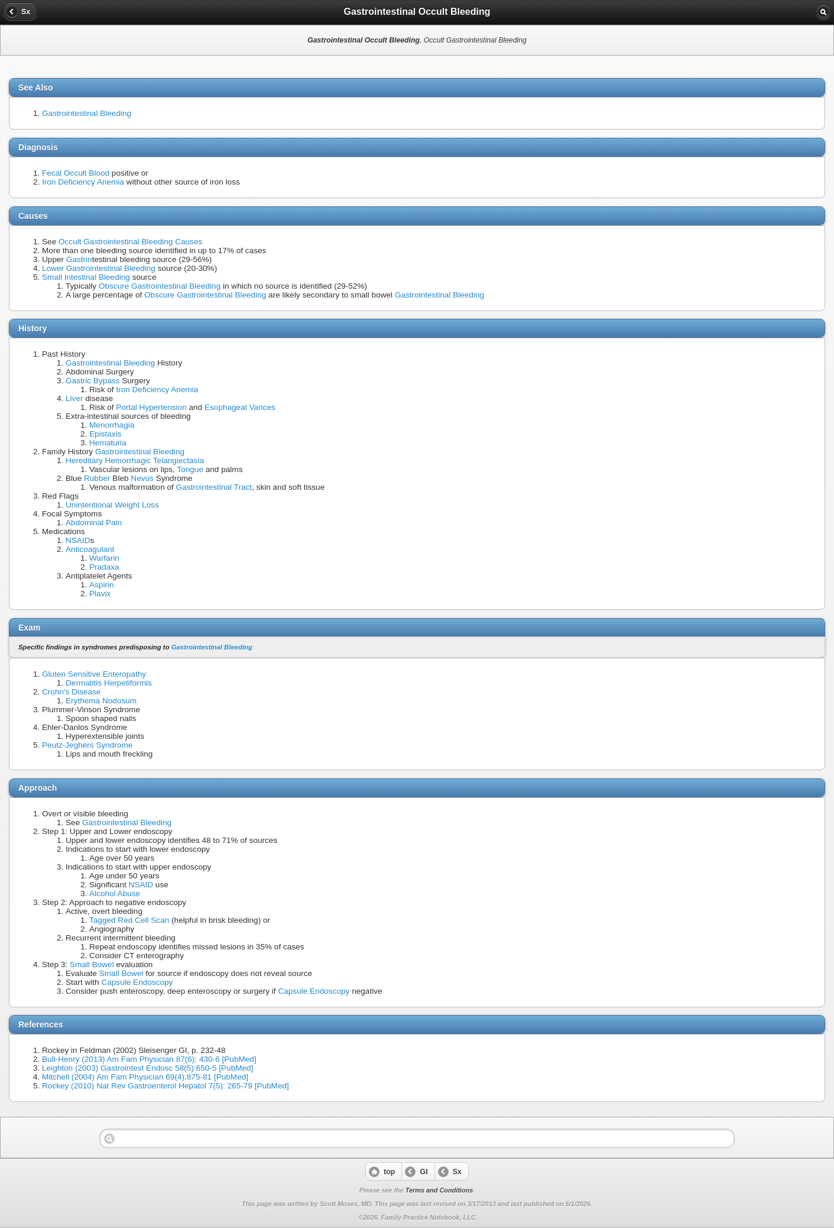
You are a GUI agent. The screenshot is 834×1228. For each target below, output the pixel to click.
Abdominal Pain (94, 522)
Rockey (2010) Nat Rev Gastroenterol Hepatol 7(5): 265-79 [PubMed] (165, 1085)
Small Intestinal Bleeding (86, 277)
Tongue (190, 469)
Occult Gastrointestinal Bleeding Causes (130, 241)
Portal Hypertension (151, 407)
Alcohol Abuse (114, 893)
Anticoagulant (90, 549)
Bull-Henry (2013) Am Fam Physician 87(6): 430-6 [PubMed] (149, 1059)
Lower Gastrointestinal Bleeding (98, 268)
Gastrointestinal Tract (214, 487)
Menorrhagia (111, 425)
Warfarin (104, 558)
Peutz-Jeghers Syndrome (87, 745)
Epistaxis (105, 433)
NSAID (78, 540)
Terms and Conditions (439, 1190)
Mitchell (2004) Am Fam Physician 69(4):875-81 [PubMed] (145, 1076)
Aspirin (101, 584)
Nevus (142, 478)
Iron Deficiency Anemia (83, 181)
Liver (74, 398)
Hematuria (107, 442)
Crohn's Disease (71, 691)
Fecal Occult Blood (75, 173)
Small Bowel (92, 964)
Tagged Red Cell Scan (129, 920)
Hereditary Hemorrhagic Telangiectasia (135, 460)
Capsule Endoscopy (137, 982)
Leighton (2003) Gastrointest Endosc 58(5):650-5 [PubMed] (147, 1068)
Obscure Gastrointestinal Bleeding (159, 286)
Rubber (97, 478)
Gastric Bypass (92, 380)
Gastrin (79, 259)
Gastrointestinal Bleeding (86, 113)
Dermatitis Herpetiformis (109, 682)
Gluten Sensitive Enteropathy (94, 674)
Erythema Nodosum (101, 700)
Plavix (100, 593)
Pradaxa (104, 567)
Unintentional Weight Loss (112, 504)
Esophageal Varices (240, 407)
